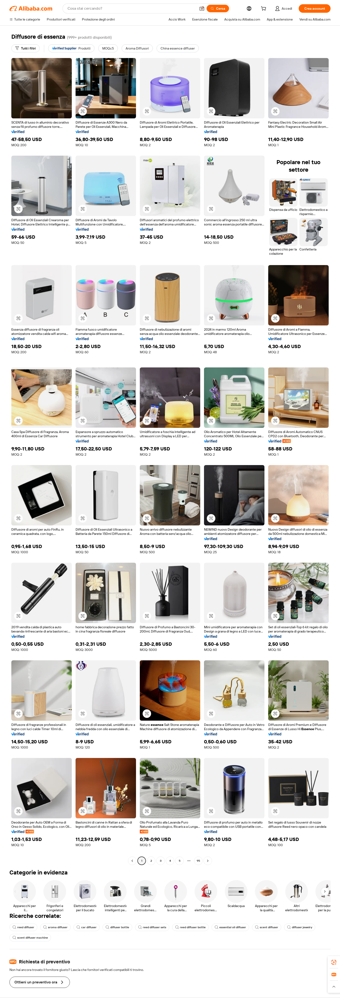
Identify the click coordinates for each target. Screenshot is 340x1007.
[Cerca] (218, 8)
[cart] (264, 9)
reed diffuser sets (152, 927)
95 (198, 860)
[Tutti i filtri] (25, 48)
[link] (334, 962)
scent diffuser (266, 927)
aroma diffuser (55, 927)
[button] (202, 8)
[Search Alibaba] (131, 8)
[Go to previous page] (132, 861)
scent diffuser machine (30, 938)
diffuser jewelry (299, 927)
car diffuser (86, 927)
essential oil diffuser (230, 927)
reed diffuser (23, 927)
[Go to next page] (208, 861)
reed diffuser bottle (190, 927)
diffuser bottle (117, 927)
